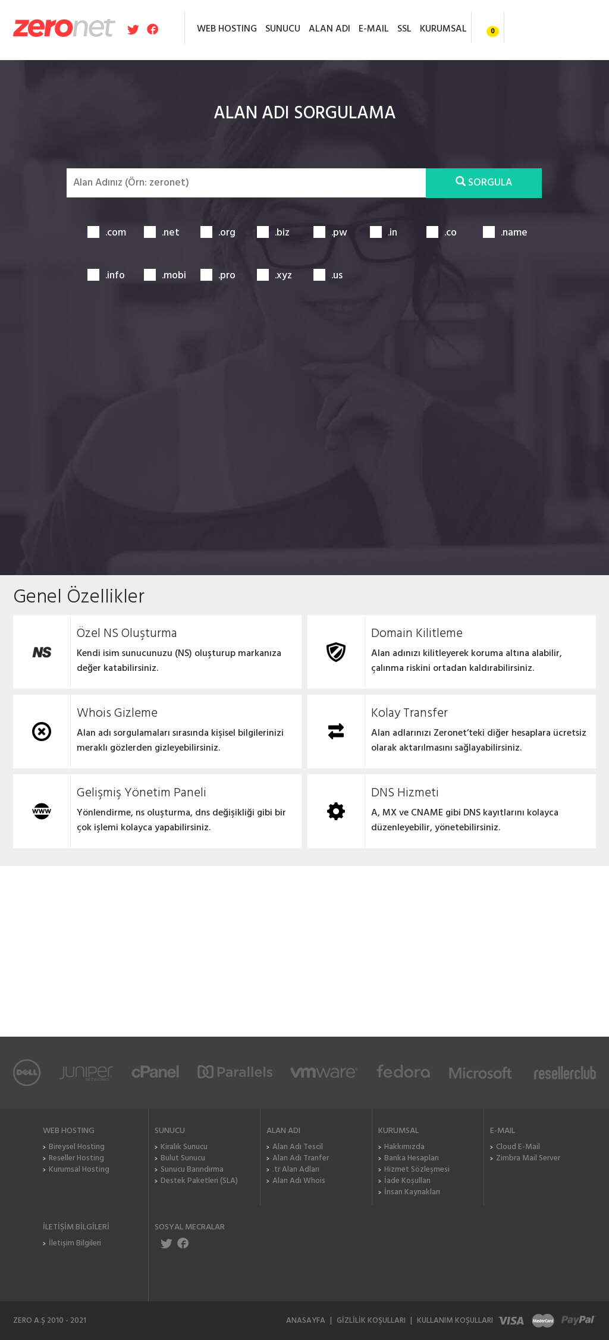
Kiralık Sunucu (184, 1147)
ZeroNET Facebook (182, 1243)
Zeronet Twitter (134, 29)
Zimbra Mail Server (528, 1158)
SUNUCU (282, 29)
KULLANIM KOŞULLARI (455, 1320)
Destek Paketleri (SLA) (199, 1181)
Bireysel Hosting (77, 1147)
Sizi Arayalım (489, 954)
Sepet (485, 26)
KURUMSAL (443, 29)
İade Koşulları (407, 1181)
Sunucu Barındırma (192, 1169)
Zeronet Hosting (64, 27)
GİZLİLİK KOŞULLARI (371, 1320)
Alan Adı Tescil (297, 1147)
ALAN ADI (329, 29)
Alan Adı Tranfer (300, 1158)
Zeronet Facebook (152, 29)
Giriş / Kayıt (550, 27)
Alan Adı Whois (298, 1181)
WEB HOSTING (227, 29)
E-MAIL (374, 29)
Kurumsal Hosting (79, 1169)
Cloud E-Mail (518, 1147)
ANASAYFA (305, 1320)
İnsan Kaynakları (412, 1192)
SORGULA (484, 183)
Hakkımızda (404, 1147)
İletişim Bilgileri (75, 1243)
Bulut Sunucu (183, 1158)
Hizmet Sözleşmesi (417, 1169)
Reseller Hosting (76, 1158)
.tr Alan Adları (295, 1169)
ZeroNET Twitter (168, 1243)
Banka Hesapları (411, 1158)
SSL (404, 29)
